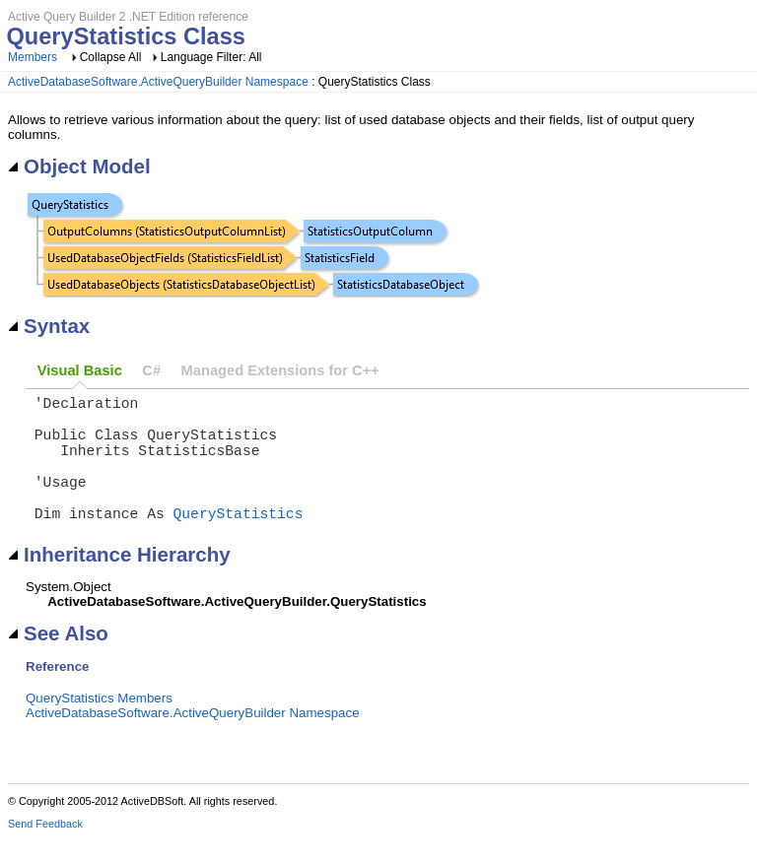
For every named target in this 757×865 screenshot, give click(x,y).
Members (32, 57)
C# (151, 370)
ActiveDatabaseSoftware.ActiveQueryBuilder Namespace (158, 82)
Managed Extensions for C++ (280, 370)
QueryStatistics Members (99, 725)
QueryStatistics (238, 540)
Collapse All (111, 57)
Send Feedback (45, 851)
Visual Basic (79, 370)
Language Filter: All (211, 57)
